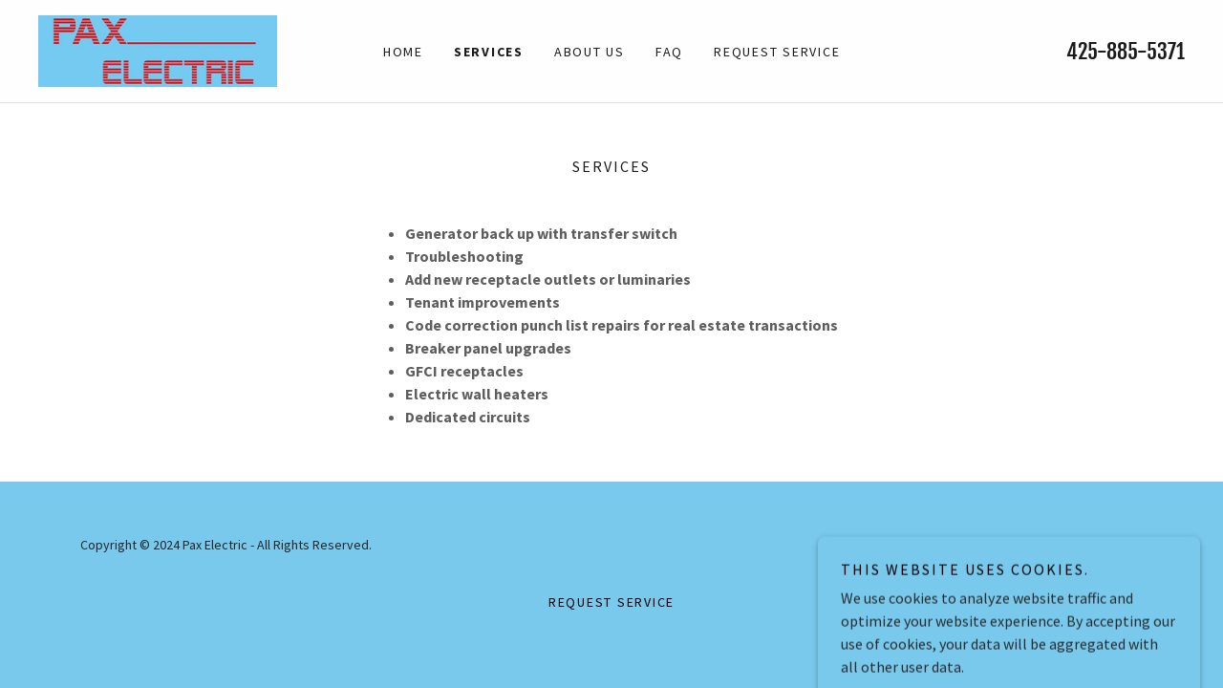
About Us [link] (589, 51)
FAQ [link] (669, 51)
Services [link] (489, 51)
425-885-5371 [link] (1125, 51)
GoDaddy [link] (1116, 544)
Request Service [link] (777, 51)
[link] (157, 48)
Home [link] (403, 51)
